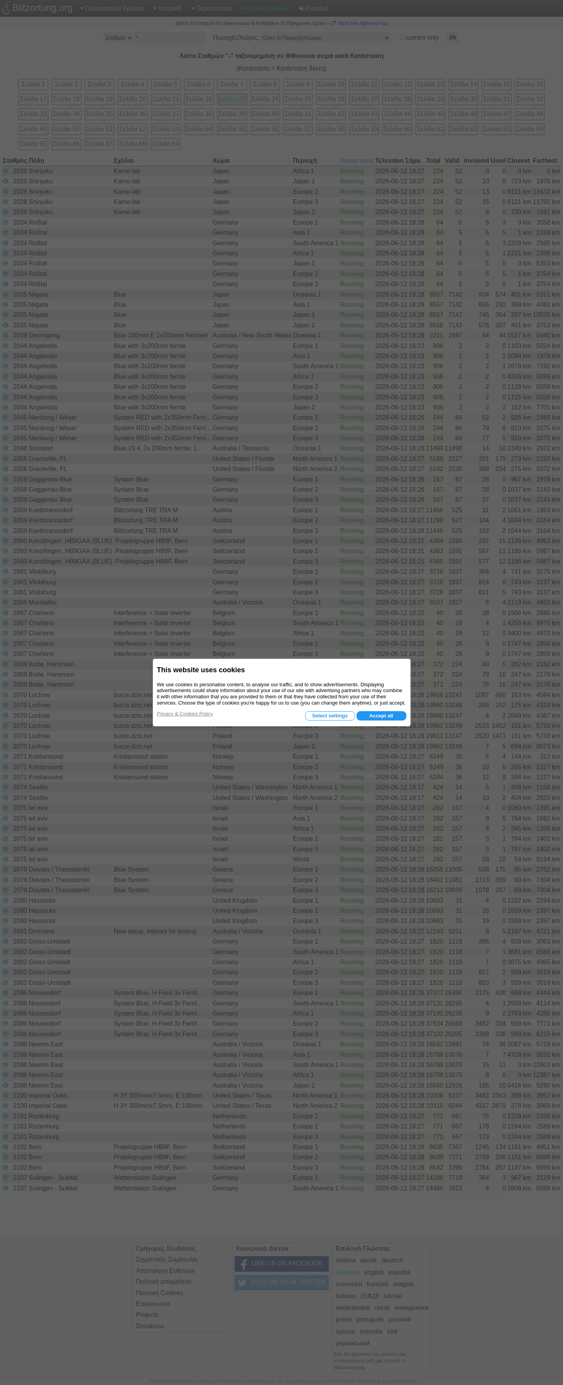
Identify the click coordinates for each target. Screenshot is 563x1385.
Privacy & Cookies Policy (185, 714)
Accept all (381, 716)
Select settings (330, 716)
